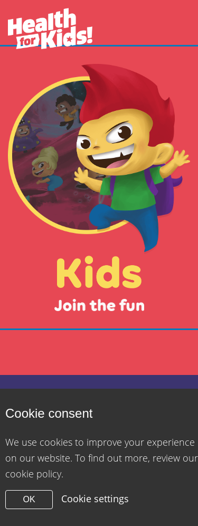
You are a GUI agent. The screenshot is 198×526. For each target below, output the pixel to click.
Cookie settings (95, 498)
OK (29, 499)
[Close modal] (99, 187)
